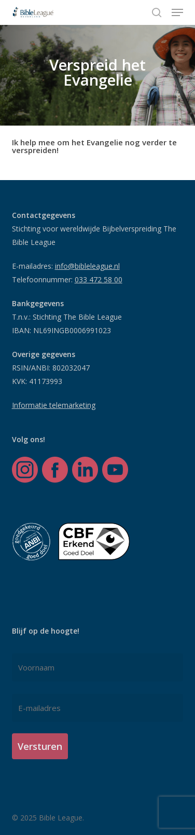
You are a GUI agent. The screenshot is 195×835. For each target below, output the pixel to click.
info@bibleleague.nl (87, 266)
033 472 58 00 (98, 279)
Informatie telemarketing (53, 405)
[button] (177, 12)
